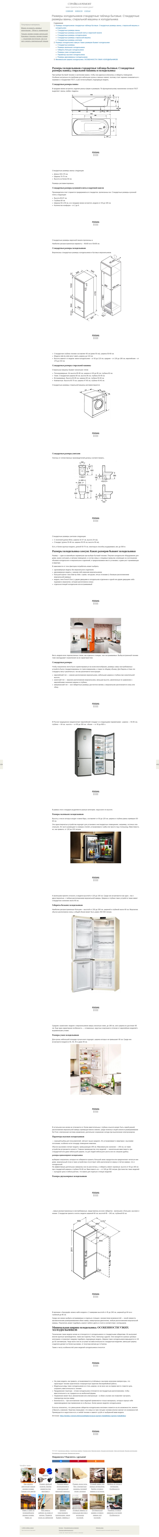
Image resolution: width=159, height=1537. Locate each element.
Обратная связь (99, 1528)
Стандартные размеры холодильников (72, 35)
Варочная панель (95, 1450)
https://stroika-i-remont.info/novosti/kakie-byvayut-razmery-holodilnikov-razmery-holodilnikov (93, 1416)
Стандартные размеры (66, 45)
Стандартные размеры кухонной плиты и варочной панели (79, 33)
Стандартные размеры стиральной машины (74, 38)
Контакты (61, 1528)
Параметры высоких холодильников (71, 55)
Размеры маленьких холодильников (71, 47)
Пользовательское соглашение (71, 1528)
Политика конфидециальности (66, 1530)
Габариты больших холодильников (70, 50)
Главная (69, 11)
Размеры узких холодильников (69, 52)
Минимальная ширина (74, 1453)
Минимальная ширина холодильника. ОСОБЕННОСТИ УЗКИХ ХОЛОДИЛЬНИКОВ (87, 59)
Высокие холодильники (131, 1450)
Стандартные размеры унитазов (69, 40)
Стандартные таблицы (64, 1450)
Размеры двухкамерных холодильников (72, 57)
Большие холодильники (107, 1450)
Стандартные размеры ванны (68, 30)
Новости (78, 11)
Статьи (87, 11)
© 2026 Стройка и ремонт (28, 1528)
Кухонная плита (87, 1450)
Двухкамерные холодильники (59, 1453)
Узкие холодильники (119, 1450)
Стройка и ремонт (79, 3)
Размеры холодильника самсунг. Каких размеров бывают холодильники (83, 42)
